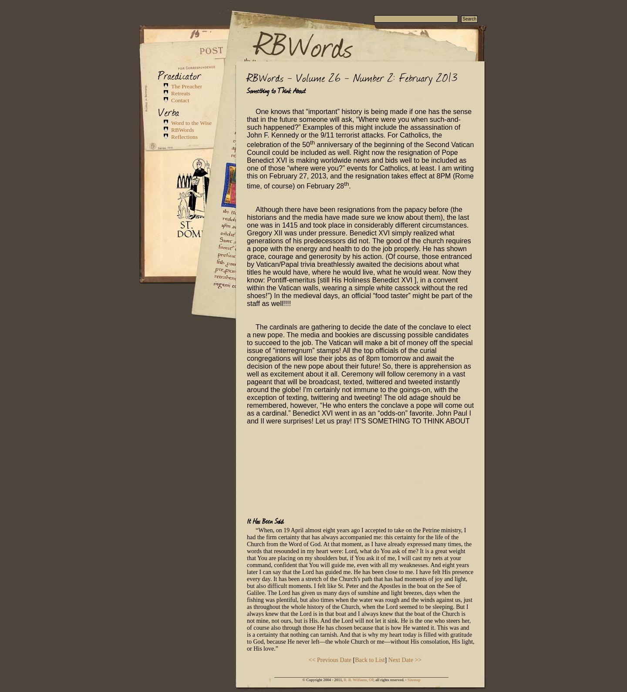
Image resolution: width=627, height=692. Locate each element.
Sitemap (414, 680)
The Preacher (186, 86)
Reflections (184, 137)
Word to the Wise (191, 123)
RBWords (304, 44)
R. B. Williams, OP (359, 680)
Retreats (180, 93)
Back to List (369, 660)
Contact (180, 100)
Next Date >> (404, 660)
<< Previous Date (330, 660)
